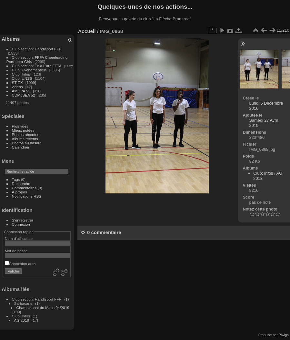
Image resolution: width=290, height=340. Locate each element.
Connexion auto (20, 264)
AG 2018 (21, 320)
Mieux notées (23, 130)
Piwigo (284, 335)
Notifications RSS (27, 196)
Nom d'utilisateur (19, 238)
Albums (11, 39)
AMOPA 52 (21, 91)
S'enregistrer (22, 220)
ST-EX (17, 82)
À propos (19, 192)
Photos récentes (25, 134)
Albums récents (25, 139)
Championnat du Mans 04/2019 (42, 307)
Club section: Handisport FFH (37, 49)
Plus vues (20, 126)
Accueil (87, 31)
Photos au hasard (27, 143)
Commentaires (24, 188)
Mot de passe (16, 251)
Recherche (21, 183)
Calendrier (20, 147)
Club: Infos (21, 74)
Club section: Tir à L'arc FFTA (37, 66)
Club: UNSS (22, 78)
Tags (16, 179)
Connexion (21, 224)
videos (17, 87)
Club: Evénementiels (29, 70)
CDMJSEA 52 (23, 95)
